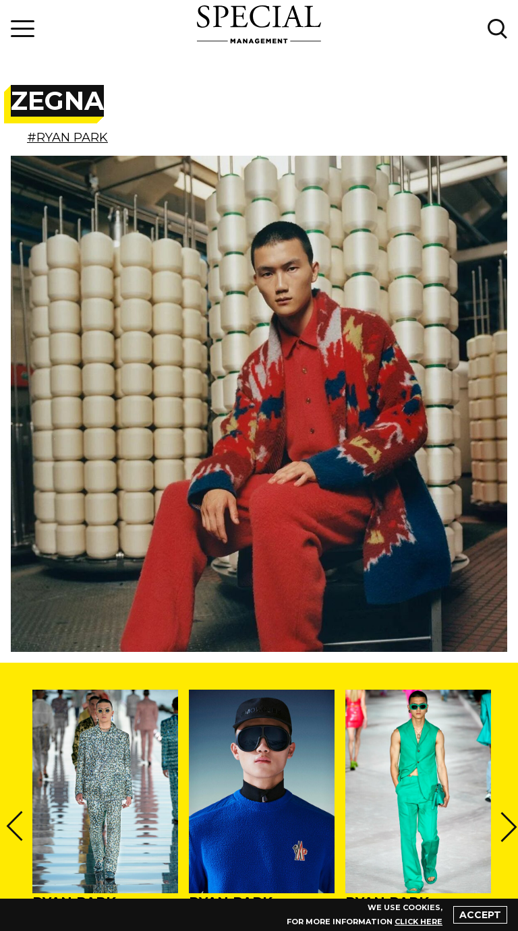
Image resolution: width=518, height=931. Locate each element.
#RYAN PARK (67, 137)
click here (418, 921)
